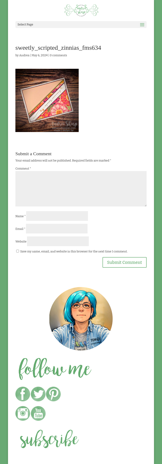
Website (21, 241)
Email (20, 229)
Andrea (24, 55)
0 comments (58, 55)
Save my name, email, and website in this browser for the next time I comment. (74, 251)
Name (20, 216)
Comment (23, 168)
